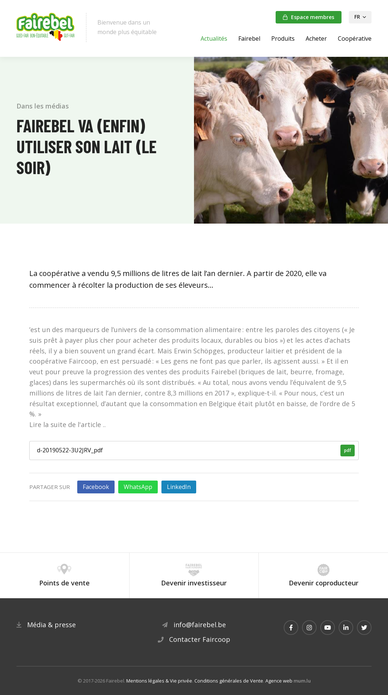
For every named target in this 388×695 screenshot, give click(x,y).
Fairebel (249, 38)
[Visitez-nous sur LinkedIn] (346, 627)
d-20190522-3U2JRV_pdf (196, 450)
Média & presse (51, 624)
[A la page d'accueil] (45, 27)
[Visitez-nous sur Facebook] (291, 627)
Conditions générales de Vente (228, 680)
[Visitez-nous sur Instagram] (309, 627)
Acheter (316, 38)
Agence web (278, 680)
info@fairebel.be (200, 624)
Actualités (214, 38)
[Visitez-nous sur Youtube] (327, 627)
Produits (283, 38)
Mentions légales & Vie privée (159, 680)
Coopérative (355, 38)
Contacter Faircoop (199, 639)
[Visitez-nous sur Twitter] (364, 627)
